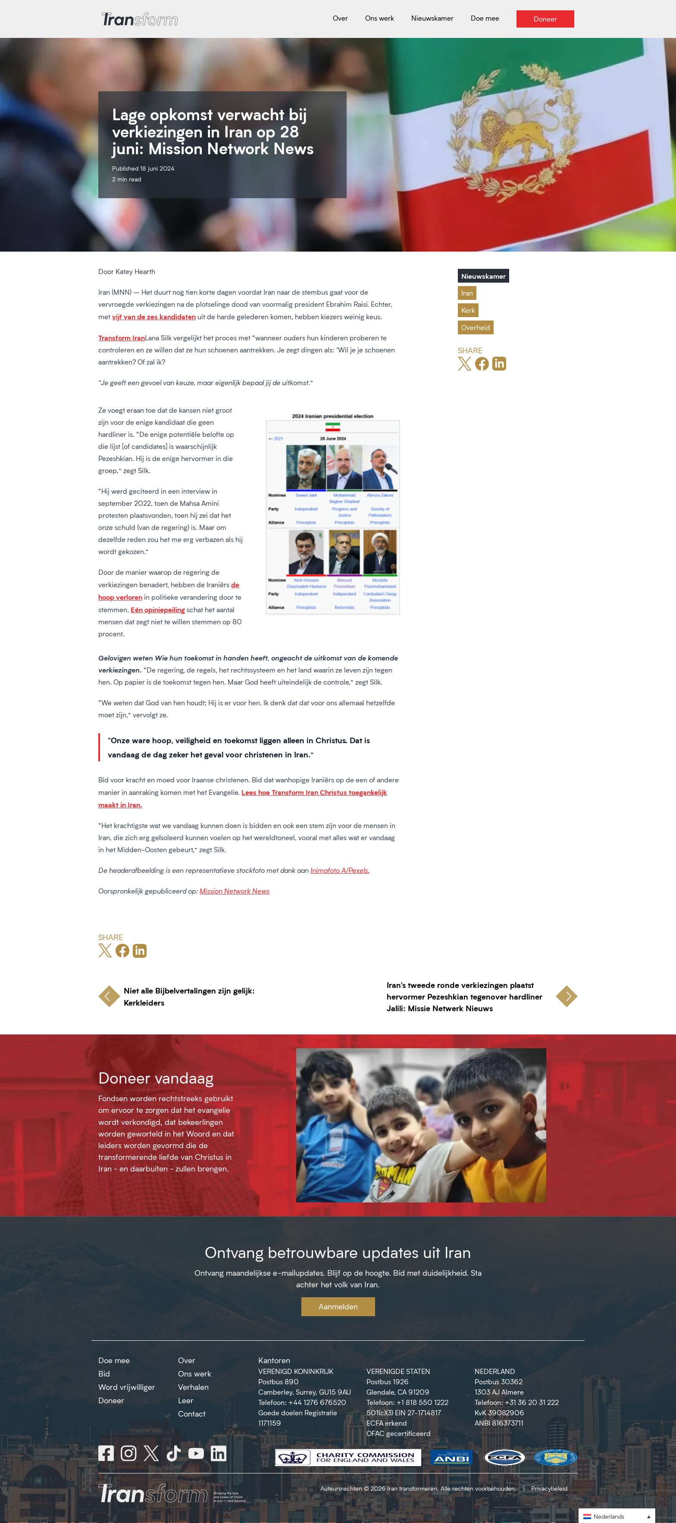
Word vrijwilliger (126, 1387)
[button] (617, 1516)
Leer (186, 1400)
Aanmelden (338, 1306)
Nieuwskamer (483, 275)
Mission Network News (234, 890)
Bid (104, 1373)
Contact (192, 1413)
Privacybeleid (549, 1488)
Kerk (468, 310)
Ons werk (194, 1373)
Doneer (111, 1400)
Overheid (475, 327)
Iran (467, 292)
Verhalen (193, 1387)
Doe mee (114, 1360)
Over (186, 1360)
